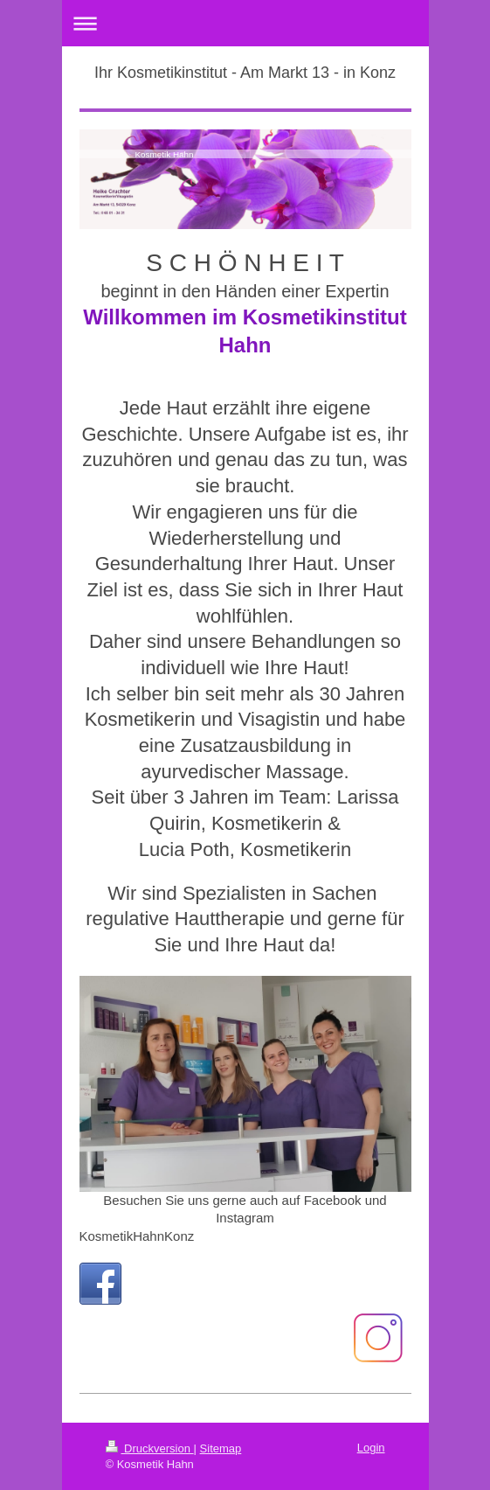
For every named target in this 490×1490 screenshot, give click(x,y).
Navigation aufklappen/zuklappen (245, 23)
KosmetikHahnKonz (137, 1236)
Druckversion (150, 1448)
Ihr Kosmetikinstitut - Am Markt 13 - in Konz (245, 72)
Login (371, 1447)
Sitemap (221, 1448)
